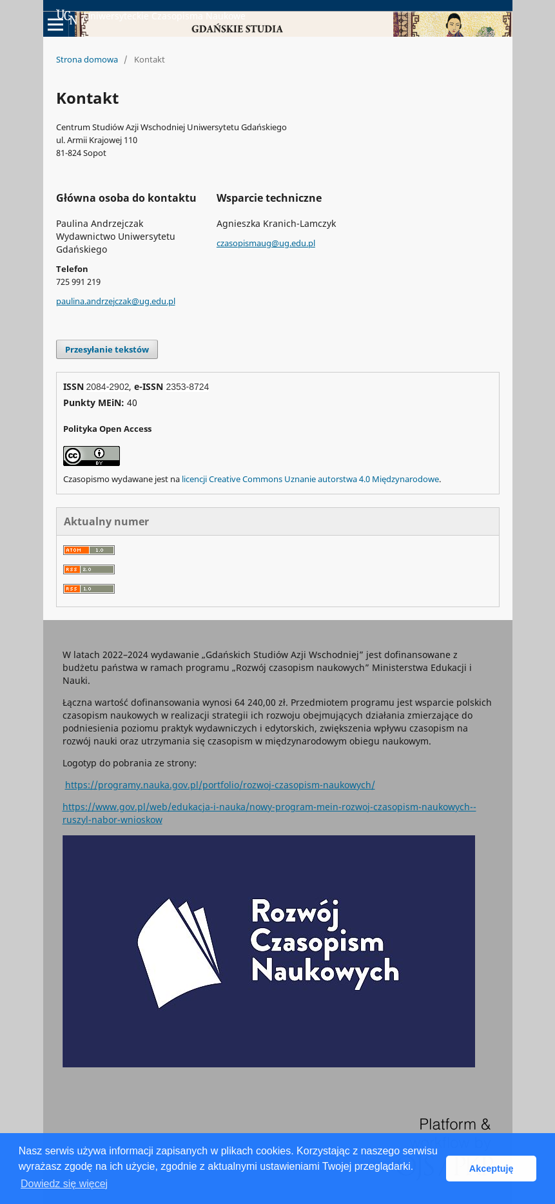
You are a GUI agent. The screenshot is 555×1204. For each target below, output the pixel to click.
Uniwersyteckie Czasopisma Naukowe (151, 16)
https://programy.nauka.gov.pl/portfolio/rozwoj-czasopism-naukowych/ (220, 785)
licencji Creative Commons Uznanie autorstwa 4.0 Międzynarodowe (310, 479)
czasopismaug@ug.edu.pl (266, 243)
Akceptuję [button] (491, 1168)
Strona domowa (87, 59)
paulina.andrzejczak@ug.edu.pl (115, 301)
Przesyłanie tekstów (107, 349)
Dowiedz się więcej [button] (64, 1183)
